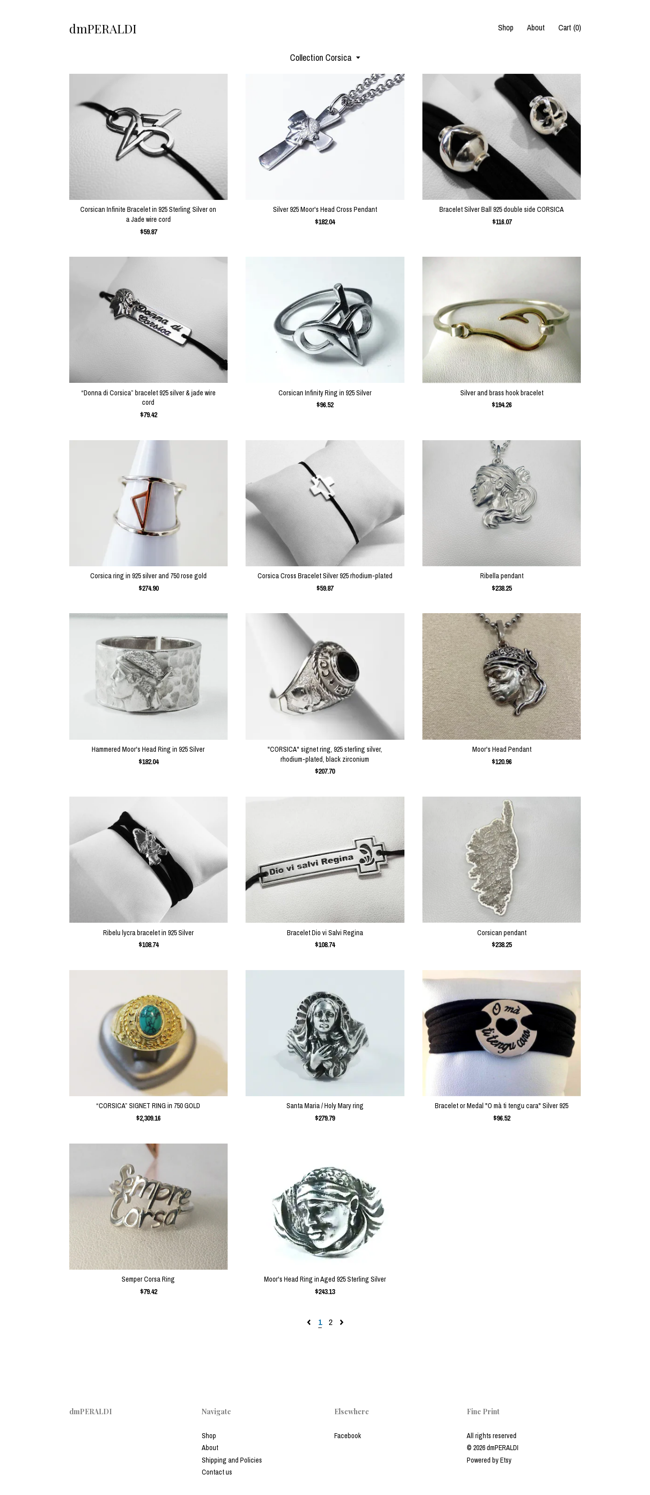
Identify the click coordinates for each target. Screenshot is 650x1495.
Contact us (217, 1472)
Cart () (569, 27)
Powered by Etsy (489, 1460)
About (536, 27)
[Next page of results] (341, 1322)
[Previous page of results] (309, 1322)
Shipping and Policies (232, 1460)
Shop (506, 27)
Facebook (347, 1435)
